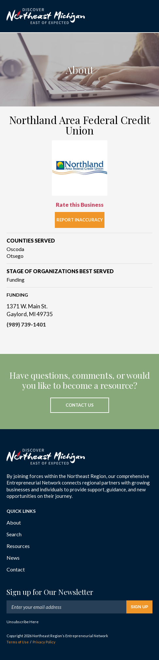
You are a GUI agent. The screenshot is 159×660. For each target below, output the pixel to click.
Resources (18, 546)
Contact (16, 569)
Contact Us (80, 405)
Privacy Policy (44, 642)
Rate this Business (79, 204)
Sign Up (139, 606)
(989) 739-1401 (26, 324)
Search (14, 534)
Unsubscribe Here (23, 621)
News (13, 558)
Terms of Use (18, 642)
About (14, 522)
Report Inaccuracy (79, 219)
